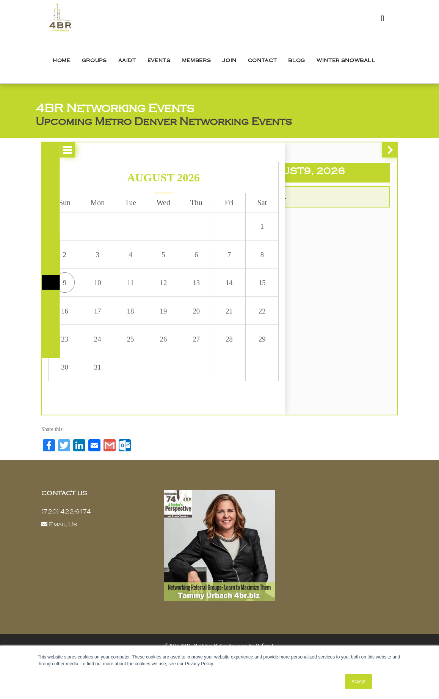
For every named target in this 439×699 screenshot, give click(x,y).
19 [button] (147, 319)
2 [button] (64, 258)
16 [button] (63, 319)
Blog (296, 60)
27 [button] (175, 350)
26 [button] (147, 350)
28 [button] (203, 350)
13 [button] (175, 289)
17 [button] (92, 319)
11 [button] (119, 289)
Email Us (63, 541)
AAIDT (127, 60)
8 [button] (231, 258)
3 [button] (92, 258)
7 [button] (203, 258)
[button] (49, 150)
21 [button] (203, 319)
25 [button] (119, 350)
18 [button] (119, 319)
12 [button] (147, 289)
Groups (94, 60)
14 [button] (203, 289)
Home (62, 60)
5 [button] (147, 258)
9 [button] (64, 289)
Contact (262, 60)
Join (229, 60)
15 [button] (231, 289)
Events (159, 60)
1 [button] (231, 227)
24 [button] (92, 350)
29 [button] (231, 350)
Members (196, 60)
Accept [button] (358, 681)
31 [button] (92, 381)
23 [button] (63, 350)
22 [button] (231, 319)
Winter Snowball (346, 60)
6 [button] (175, 258)
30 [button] (63, 381)
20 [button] (175, 319)
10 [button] (92, 289)
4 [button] (119, 258)
